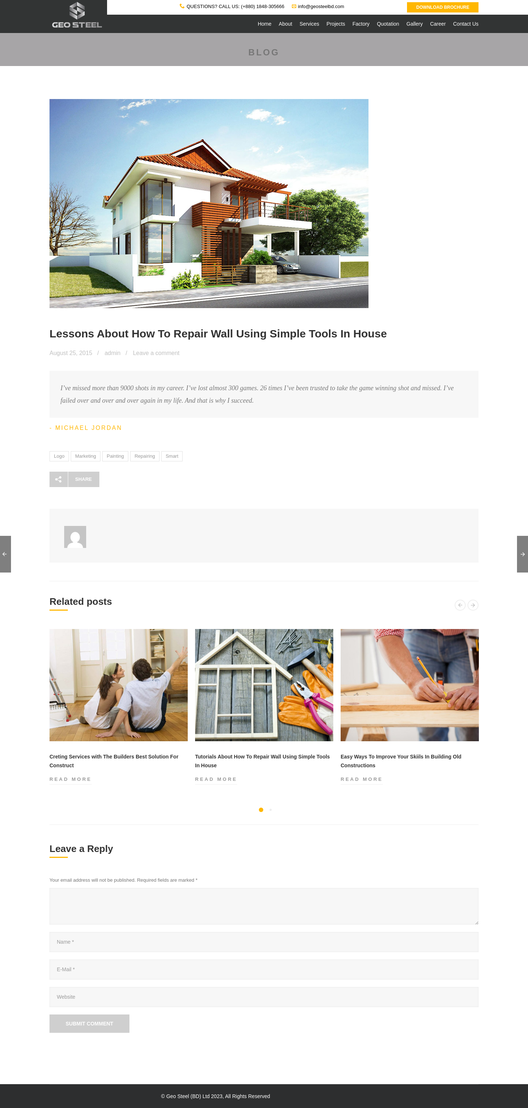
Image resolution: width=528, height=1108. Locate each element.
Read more (71, 779)
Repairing (145, 456)
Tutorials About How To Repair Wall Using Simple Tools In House (262, 761)
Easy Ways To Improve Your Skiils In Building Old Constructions (401, 761)
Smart (172, 456)
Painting (115, 456)
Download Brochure (442, 7)
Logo (59, 456)
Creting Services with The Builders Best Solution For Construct (114, 761)
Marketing (85, 456)
